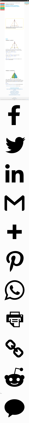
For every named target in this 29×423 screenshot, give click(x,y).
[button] (14, 129)
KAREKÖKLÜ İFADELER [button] (2, 6)
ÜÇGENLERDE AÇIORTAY (14, 93)
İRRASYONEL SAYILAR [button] (2, 8)
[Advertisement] (14, 13)
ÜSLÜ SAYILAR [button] (2, 9)
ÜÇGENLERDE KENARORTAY (14, 92)
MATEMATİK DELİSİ (15, 98)
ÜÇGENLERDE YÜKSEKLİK (14, 91)
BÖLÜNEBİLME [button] (2, 3)
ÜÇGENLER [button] (2, 4)
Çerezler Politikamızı (27, 99)
